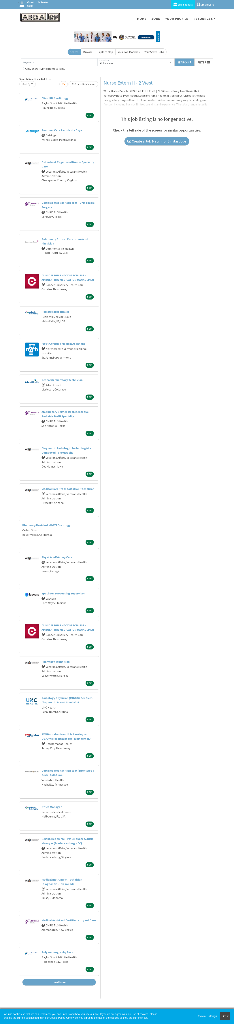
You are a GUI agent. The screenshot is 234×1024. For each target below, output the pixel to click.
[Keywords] (59, 62)
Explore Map (105, 52)
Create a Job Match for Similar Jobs (156, 141)
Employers (205, 4)
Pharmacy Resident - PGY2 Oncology (46, 525)
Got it (225, 1016)
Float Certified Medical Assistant (63, 343)
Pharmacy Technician (55, 661)
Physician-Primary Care (56, 557)
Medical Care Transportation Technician (67, 489)
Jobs (156, 19)
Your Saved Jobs (154, 52)
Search (74, 52)
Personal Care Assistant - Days (61, 130)
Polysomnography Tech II (58, 952)
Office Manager (51, 807)
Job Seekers (183, 4)
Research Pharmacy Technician (62, 380)
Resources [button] (203, 19)
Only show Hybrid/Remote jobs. (45, 68)
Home (141, 19)
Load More (59, 982)
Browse (88, 52)
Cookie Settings (207, 1016)
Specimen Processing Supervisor (63, 593)
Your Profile (176, 19)
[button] (204, 62)
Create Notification (83, 84)
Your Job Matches (129, 52)
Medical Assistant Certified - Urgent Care (68, 920)
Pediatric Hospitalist (55, 311)
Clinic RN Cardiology (55, 98)
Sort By (26, 84)
